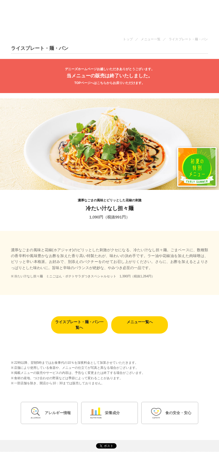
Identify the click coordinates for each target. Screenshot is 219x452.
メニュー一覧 (150, 39)
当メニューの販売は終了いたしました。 (109, 76)
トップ (128, 39)
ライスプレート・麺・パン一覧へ (79, 325)
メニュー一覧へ (140, 322)
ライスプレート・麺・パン (188, 39)
